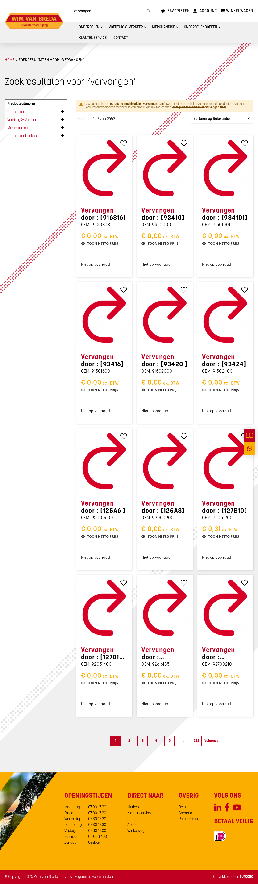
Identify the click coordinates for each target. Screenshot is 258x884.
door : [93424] (224, 361)
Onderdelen (90, 27)
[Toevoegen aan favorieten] (124, 143)
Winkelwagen (138, 831)
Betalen (185, 807)
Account (208, 11)
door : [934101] (225, 215)
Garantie (185, 813)
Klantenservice (93, 38)
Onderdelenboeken (202, 27)
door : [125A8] (163, 508)
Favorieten (179, 11)
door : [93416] (102, 361)
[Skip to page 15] (183, 741)
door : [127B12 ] (102, 654)
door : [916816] (103, 215)
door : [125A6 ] (103, 508)
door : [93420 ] (164, 361)
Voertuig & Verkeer (126, 27)
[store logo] (34, 21)
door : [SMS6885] (219, 654)
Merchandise (165, 27)
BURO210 (246, 877)
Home (10, 60)
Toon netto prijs (102, 243)
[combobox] (111, 11)
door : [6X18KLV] (158, 654)
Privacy (66, 877)
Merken (133, 807)
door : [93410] (163, 215)
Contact (121, 38)
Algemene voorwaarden (94, 877)
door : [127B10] (224, 508)
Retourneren (188, 819)
